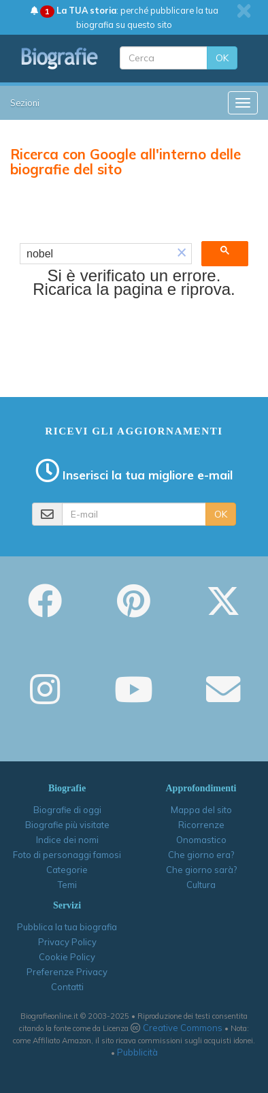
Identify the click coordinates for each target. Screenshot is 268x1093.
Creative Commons (182, 1027)
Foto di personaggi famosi (67, 854)
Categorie (67, 869)
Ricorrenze (201, 824)
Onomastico (201, 839)
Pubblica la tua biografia (67, 926)
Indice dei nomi (67, 839)
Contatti (67, 986)
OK (222, 58)
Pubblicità (137, 1052)
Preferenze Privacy (67, 971)
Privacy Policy (67, 941)
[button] (181, 254)
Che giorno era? (201, 854)
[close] (243, 10)
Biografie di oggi (67, 809)
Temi (67, 884)
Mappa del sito (201, 809)
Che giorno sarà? (201, 869)
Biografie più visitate (67, 824)
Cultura (201, 884)
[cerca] (96, 254)
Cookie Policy (67, 956)
